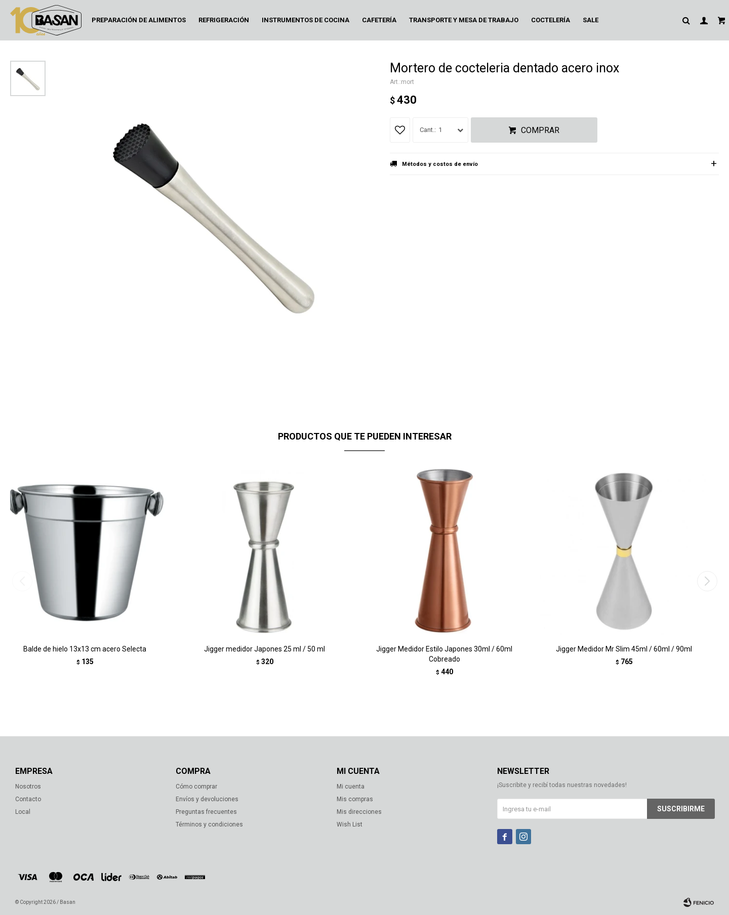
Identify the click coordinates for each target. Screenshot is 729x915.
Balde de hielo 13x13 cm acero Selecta (84, 649)
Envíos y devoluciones (207, 799)
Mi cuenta (350, 786)
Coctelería (550, 20)
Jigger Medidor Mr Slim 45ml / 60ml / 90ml (624, 649)
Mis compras (355, 799)
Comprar (540, 130)
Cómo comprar (196, 786)
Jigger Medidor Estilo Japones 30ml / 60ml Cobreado (444, 654)
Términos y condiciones (209, 824)
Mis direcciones (359, 811)
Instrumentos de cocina (305, 20)
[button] (707, 581)
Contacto (28, 799)
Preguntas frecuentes (206, 811)
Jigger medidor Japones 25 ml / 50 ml (264, 649)
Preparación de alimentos (139, 20)
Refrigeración (223, 20)
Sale (590, 20)
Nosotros (28, 786)
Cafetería (379, 20)
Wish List (349, 824)
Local (22, 811)
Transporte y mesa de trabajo (463, 20)
